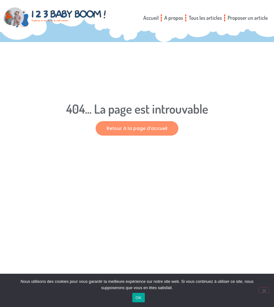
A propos (173, 17)
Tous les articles (205, 17)
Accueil (151, 17)
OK (138, 297)
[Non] (264, 290)
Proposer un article (248, 17)
